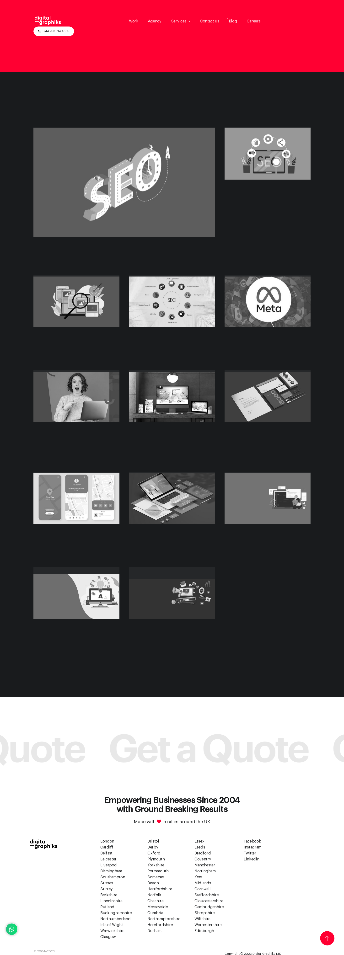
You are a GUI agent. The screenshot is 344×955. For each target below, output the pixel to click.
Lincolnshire (111, 901)
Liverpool (109, 865)
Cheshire (155, 901)
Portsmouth (158, 871)
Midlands (202, 883)
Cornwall (202, 889)
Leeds (199, 847)
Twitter (250, 853)
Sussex (106, 883)
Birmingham (111, 871)
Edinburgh (204, 931)
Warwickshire (112, 931)
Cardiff (106, 847)
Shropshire (204, 913)
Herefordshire (160, 925)
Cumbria (155, 913)
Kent (198, 877)
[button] (180, 21)
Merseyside (157, 907)
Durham (154, 931)
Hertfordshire (159, 889)
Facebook (252, 841)
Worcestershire (208, 925)
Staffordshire (206, 895)
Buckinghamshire (116, 913)
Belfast (106, 853)
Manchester (204, 865)
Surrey (106, 889)
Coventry (202, 859)
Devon (153, 883)
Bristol (153, 841)
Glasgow (108, 937)
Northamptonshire (163, 919)
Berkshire (108, 895)
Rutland (107, 907)
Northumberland (115, 919)
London (107, 841)
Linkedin (251, 859)
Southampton (112, 877)
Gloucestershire (208, 901)
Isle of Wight (111, 925)
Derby (152, 847)
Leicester (108, 859)
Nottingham (205, 871)
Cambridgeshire (209, 907)
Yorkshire (155, 865)
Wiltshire (202, 919)
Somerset (155, 877)
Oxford (154, 853)
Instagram (252, 847)
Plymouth (156, 859)
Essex (199, 841)
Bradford (202, 853)
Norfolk (154, 895)
